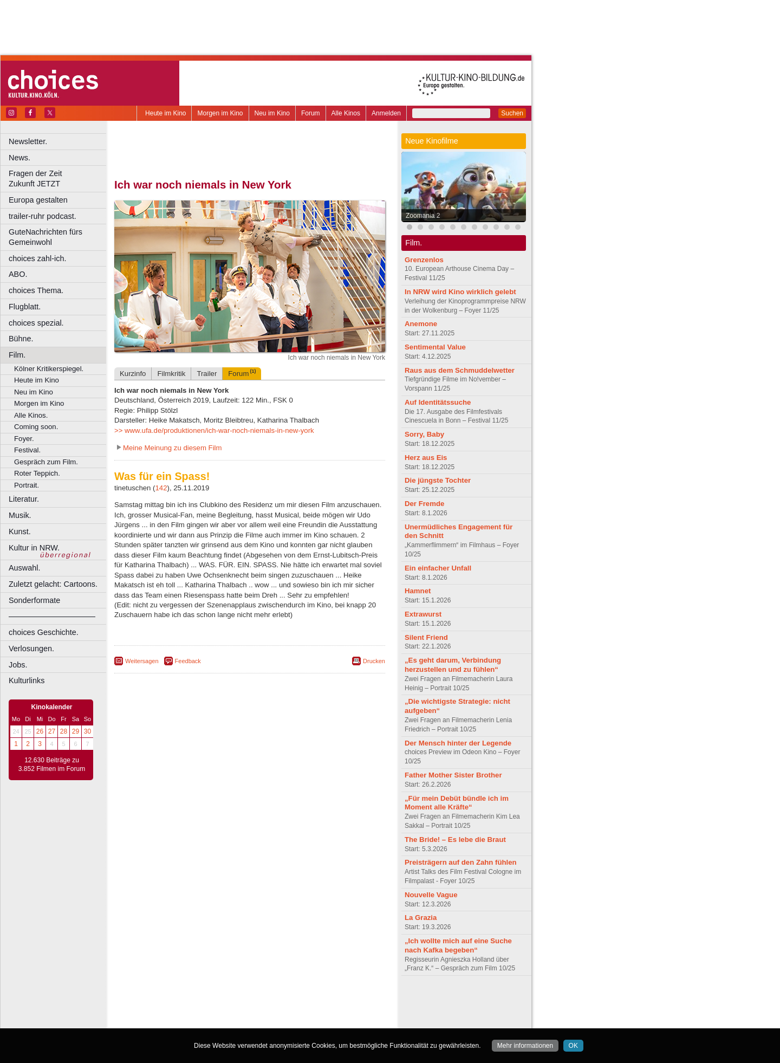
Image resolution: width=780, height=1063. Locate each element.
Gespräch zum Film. (46, 462)
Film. (17, 355)
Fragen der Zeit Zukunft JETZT (59, 178)
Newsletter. (28, 141)
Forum (310, 113)
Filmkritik (171, 374)
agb (310, 1002)
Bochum (167, 1020)
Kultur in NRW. (34, 547)
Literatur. (24, 499)
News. (19, 157)
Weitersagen (142, 661)
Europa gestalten (38, 200)
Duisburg (330, 1020)
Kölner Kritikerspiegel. (48, 369)
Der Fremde (424, 504)
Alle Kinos (346, 113)
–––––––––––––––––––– (52, 616)
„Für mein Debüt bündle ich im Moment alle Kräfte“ (457, 803)
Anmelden (386, 113)
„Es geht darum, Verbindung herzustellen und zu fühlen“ (453, 664)
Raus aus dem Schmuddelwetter (460, 370)
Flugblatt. (25, 306)
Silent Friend (426, 637)
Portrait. (26, 485)
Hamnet (418, 591)
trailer (250, 1011)
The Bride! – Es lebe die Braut (455, 839)
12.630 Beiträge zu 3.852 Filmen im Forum (51, 764)
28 (63, 731)
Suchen (512, 113)
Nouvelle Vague (431, 895)
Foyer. (24, 439)
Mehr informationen (525, 1045)
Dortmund (264, 1020)
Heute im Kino (165, 113)
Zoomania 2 (423, 215)
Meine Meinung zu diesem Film (172, 448)
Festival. (27, 450)
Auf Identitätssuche (438, 402)
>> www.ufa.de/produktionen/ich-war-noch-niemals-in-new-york (214, 430)
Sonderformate (34, 600)
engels (217, 1011)
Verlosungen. (31, 648)
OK (573, 1045)
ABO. (18, 274)
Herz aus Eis (426, 457)
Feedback (188, 661)
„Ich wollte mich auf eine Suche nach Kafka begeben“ (458, 945)
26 (39, 731)
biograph (163, 1011)
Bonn (190, 1020)
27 (51, 731)
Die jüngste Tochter (438, 480)
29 (75, 731)
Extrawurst (423, 614)
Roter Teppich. (37, 473)
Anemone (421, 324)
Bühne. (21, 338)
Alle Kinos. (31, 415)
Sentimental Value (435, 347)
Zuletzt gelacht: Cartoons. (53, 584)
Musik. (20, 515)
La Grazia (421, 917)
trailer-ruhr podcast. (42, 216)
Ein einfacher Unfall (438, 568)
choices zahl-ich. (37, 258)
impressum (243, 1002)
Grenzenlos (424, 260)
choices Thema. (36, 290)
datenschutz (282, 1002)
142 (161, 488)
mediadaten (338, 1002)
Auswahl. (24, 567)
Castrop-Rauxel (223, 1020)
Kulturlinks (26, 680)
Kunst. (20, 531)
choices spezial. (36, 323)
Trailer (207, 374)
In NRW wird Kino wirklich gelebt (460, 292)
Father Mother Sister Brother (453, 775)
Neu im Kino (272, 113)
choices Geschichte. (44, 632)
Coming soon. (36, 427)
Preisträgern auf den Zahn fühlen (461, 862)
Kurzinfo (133, 374)
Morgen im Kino (220, 113)
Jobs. (18, 664)
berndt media (203, 1002)
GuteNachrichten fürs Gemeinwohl (45, 237)
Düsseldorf (297, 1020)
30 (87, 731)
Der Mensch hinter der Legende (458, 743)
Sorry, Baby (424, 434)
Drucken (374, 661)
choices (192, 1011)
